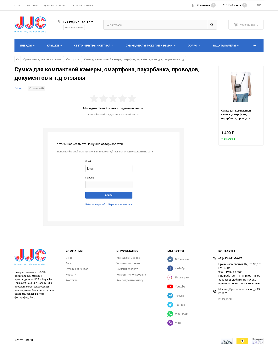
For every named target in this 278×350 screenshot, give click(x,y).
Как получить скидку (129, 280)
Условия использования (131, 274)
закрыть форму (174, 137)
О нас (17, 5)
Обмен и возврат (127, 269)
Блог (68, 263)
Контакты (32, 5)
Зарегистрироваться (120, 204)
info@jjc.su (225, 299)
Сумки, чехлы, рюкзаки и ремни (42, 59)
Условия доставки (128, 263)
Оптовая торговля (82, 5)
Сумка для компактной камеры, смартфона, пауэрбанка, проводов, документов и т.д (134, 59)
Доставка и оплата (55, 5)
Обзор (18, 88)
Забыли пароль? (95, 204)
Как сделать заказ (128, 257)
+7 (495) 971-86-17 (76, 22)
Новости (70, 274)
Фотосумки (72, 59)
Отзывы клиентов (76, 269)
